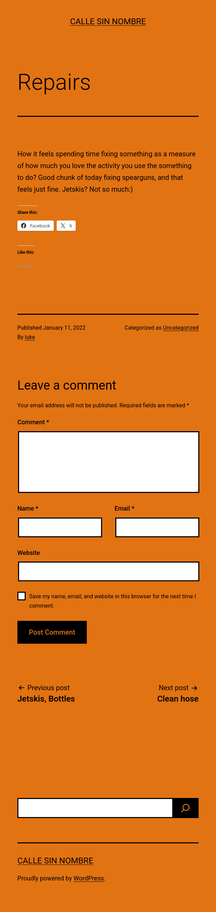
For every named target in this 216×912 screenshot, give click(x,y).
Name (27, 508)
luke (30, 337)
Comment (33, 422)
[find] (185, 808)
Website (28, 552)
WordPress (89, 878)
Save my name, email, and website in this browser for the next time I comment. (112, 601)
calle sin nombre (108, 21)
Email (124, 508)
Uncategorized (181, 327)
